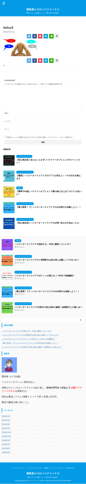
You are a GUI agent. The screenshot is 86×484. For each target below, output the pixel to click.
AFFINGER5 (67, 481)
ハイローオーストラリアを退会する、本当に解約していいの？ (43, 244)
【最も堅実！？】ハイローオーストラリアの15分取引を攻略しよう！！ (48, 207)
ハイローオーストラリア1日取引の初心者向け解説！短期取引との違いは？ (48, 307)
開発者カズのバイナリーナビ (43, 9)
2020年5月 (6, 452)
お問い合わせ (71, 468)
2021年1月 (6, 428)
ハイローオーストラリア (34, 468)
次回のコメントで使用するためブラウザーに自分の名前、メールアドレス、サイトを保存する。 (40, 137)
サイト (6, 129)
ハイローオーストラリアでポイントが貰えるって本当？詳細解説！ (45, 276)
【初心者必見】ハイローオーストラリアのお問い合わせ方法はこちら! (47, 223)
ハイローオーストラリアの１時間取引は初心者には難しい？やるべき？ (47, 260)
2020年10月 (6, 436)
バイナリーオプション (18, 468)
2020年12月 (6, 432)
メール (7, 121)
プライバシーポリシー (57, 468)
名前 (6, 113)
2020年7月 (6, 444)
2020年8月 (6, 440)
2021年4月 (6, 416)
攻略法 (46, 468)
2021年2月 (6, 424)
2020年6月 (6, 448)
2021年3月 (6, 420)
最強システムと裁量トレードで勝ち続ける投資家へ (43, 477)
